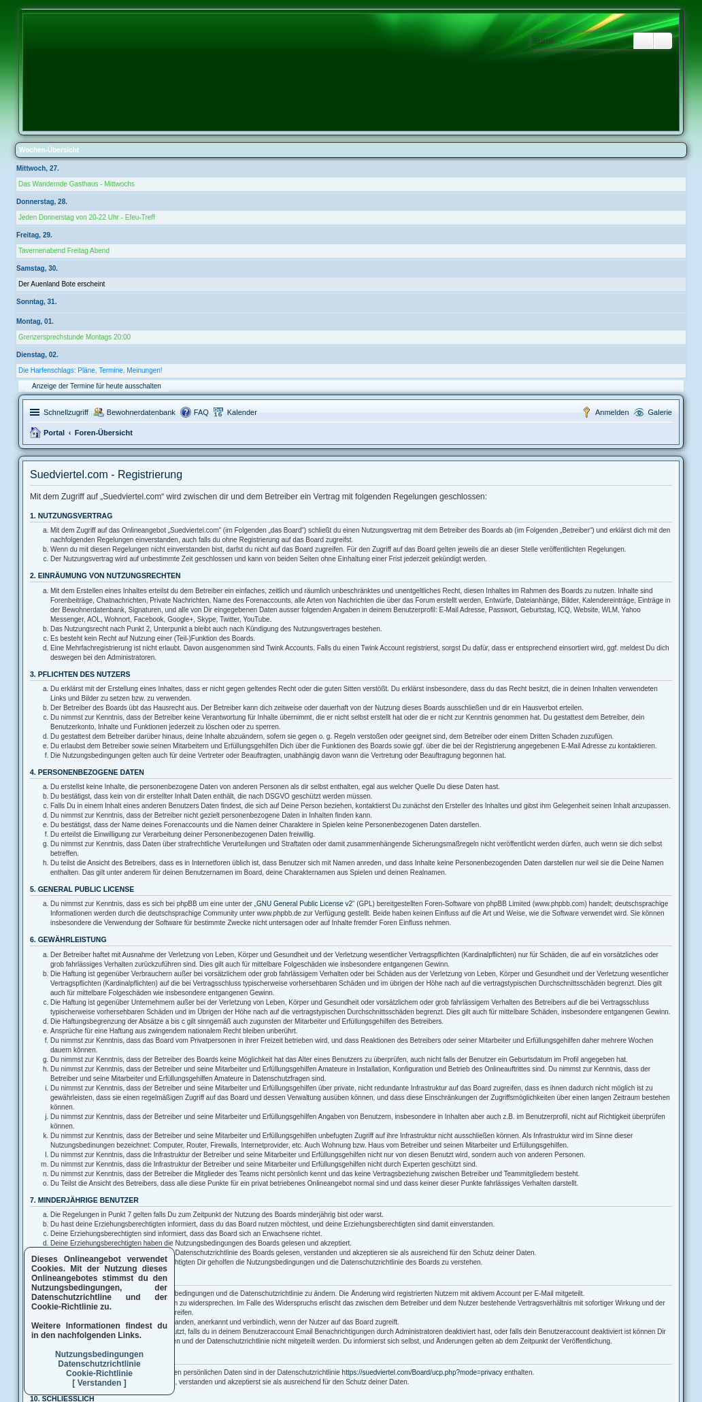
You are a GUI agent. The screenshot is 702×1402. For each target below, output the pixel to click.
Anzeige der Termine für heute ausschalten (96, 386)
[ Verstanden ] (99, 1383)
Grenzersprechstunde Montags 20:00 (74, 337)
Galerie (660, 412)
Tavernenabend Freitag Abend (64, 250)
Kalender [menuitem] (242, 412)
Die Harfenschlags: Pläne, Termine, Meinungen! (90, 370)
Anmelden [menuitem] (612, 412)
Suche (643, 41)
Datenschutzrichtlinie (99, 1364)
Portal (54, 433)
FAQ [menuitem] (201, 412)
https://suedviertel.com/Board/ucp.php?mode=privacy (422, 1372)
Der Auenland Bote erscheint (61, 284)
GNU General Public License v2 (304, 903)
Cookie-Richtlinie (99, 1373)
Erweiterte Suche (663, 41)
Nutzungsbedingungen (99, 1354)
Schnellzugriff (66, 412)
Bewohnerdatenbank (141, 412)
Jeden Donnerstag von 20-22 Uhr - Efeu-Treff (86, 217)
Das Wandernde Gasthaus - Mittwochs (76, 184)
